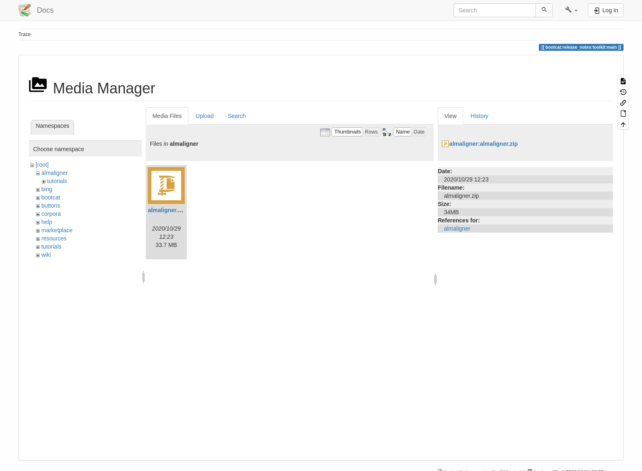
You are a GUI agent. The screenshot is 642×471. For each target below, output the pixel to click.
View (450, 116)
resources (53, 238)
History (479, 116)
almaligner (54, 173)
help (46, 222)
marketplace (56, 230)
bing (46, 189)
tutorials (57, 181)
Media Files (167, 116)
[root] (42, 164)
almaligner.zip (167, 210)
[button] (571, 10)
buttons (50, 205)
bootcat (50, 197)
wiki (46, 254)
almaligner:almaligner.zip (483, 143)
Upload (205, 116)
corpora (51, 214)
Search (237, 116)
